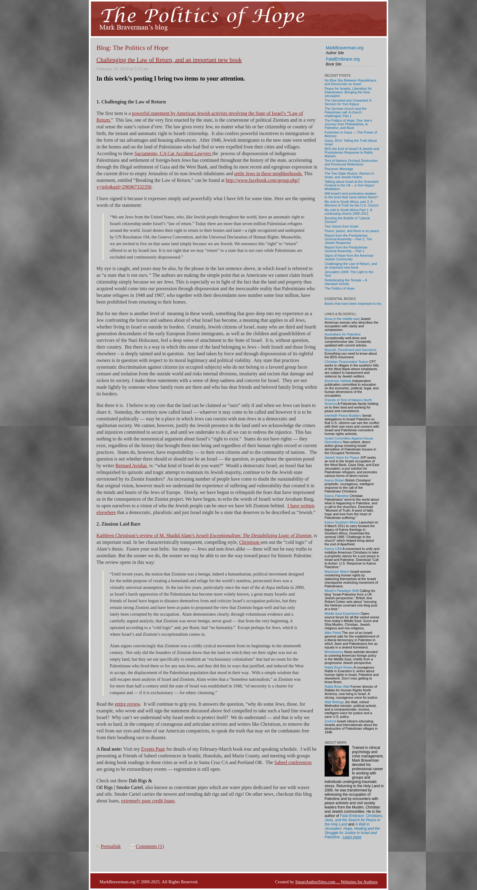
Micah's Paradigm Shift (342, 591)
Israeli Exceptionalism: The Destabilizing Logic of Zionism (254, 535)
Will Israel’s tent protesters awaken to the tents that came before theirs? (351, 195)
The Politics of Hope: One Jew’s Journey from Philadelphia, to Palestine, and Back (348, 124)
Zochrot (330, 721)
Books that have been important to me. (353, 303)
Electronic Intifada (338, 381)
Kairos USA (333, 549)
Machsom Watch (337, 571)
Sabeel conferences (293, 762)
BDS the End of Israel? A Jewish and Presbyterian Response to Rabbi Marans (352, 152)
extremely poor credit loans (148, 800)
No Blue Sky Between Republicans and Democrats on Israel (350, 82)
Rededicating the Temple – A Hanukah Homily (346, 282)
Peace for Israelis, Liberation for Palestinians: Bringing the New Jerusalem (348, 92)
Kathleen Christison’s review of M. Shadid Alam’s (146, 535)
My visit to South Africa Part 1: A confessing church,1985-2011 (348, 211)
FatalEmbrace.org (343, 59)
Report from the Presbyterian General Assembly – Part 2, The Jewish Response (348, 239)
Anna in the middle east (342, 319)
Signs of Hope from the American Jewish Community (349, 257)
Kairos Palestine (337, 496)
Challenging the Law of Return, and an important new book (169, 60)
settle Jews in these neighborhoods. (268, 173)
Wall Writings (334, 702)
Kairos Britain (334, 480)
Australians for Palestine (343, 334)
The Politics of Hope (339, 288)
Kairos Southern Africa (341, 522)
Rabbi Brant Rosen (339, 667)
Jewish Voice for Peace (342, 457)
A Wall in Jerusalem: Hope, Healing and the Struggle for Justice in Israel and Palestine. (352, 830)
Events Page (153, 749)
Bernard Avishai (131, 465)
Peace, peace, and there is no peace (352, 231)
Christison (249, 542)
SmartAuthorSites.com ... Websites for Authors (336, 881)
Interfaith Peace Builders (343, 415)
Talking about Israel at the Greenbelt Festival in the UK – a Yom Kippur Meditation (351, 185)
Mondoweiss (334, 652)
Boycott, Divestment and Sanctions (351, 350)
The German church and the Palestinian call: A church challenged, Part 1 (346, 112)
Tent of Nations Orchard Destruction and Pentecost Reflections (351, 162)
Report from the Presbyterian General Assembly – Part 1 (346, 249)
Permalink (111, 846)
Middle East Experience (342, 613)
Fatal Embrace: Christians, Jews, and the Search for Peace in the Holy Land (354, 820)
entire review (127, 704)
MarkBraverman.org (345, 47)
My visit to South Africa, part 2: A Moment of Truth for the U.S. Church (351, 203)
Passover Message (339, 169)
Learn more (352, 837)
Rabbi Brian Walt (337, 686)
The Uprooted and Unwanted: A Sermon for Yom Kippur (348, 102)
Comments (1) (150, 846)
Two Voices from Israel (341, 226)
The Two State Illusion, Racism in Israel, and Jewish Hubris (349, 175)
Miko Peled (333, 632)
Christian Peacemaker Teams (346, 361)
